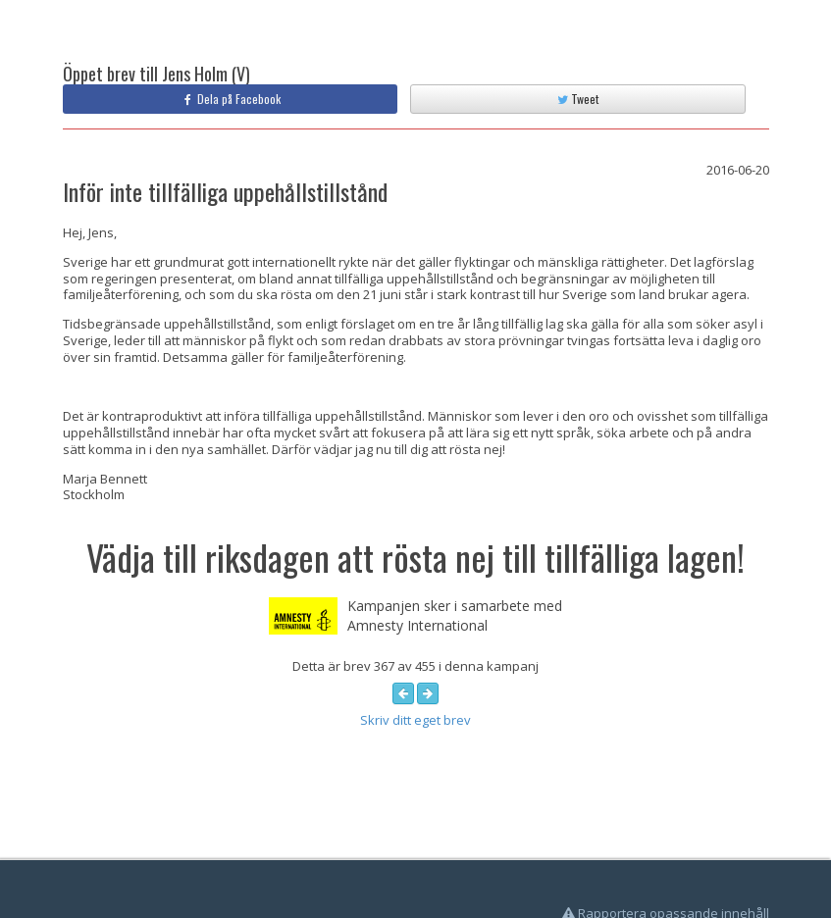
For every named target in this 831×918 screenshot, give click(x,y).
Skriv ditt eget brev (415, 720)
